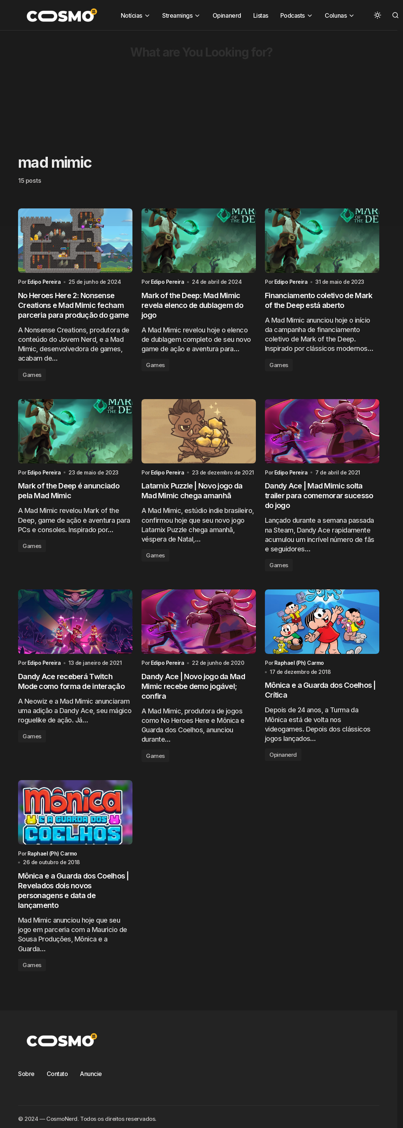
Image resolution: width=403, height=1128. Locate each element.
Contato (57, 1074)
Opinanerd (283, 755)
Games (32, 374)
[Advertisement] (189, 83)
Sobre (26, 1074)
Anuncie (91, 1074)
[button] (377, 15)
